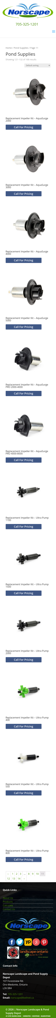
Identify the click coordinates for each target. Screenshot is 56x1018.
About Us (8, 898)
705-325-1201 (15, 994)
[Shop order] (37, 65)
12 (8, 878)
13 (13, 878)
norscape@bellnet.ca (22, 997)
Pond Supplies (21, 47)
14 (19, 878)
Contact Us (9, 909)
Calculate (8, 905)
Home (9, 47)
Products (8, 901)
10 (37, 873)
